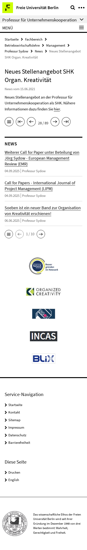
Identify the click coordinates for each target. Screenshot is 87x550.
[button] (9, 234)
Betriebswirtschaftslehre (22, 45)
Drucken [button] (14, 472)
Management (55, 45)
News (39, 51)
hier (57, 109)
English (13, 480)
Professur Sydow (16, 51)
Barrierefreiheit (19, 442)
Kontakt (14, 412)
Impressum (16, 427)
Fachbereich (33, 39)
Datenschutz (17, 435)
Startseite (12, 39)
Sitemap (14, 420)
